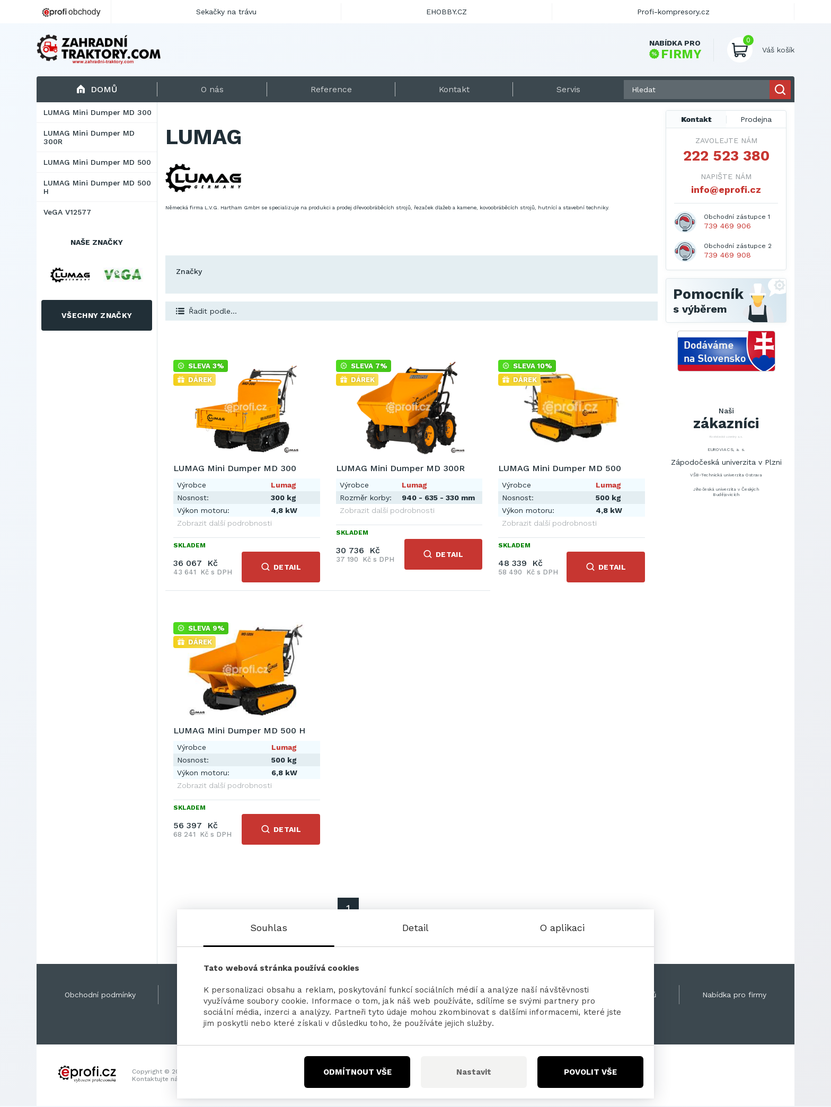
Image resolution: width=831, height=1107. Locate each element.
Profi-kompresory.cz (673, 11)
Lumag (283, 486)
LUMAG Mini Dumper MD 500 (97, 163)
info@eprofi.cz (726, 190)
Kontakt (696, 120)
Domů (97, 90)
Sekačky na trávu (226, 11)
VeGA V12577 (67, 213)
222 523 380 (726, 156)
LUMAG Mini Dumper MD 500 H (97, 188)
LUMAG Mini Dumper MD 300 (97, 113)
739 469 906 (727, 227)
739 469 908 (727, 256)
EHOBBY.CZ (446, 11)
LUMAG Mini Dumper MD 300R (89, 138)
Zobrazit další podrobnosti (224, 524)
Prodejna (756, 120)
